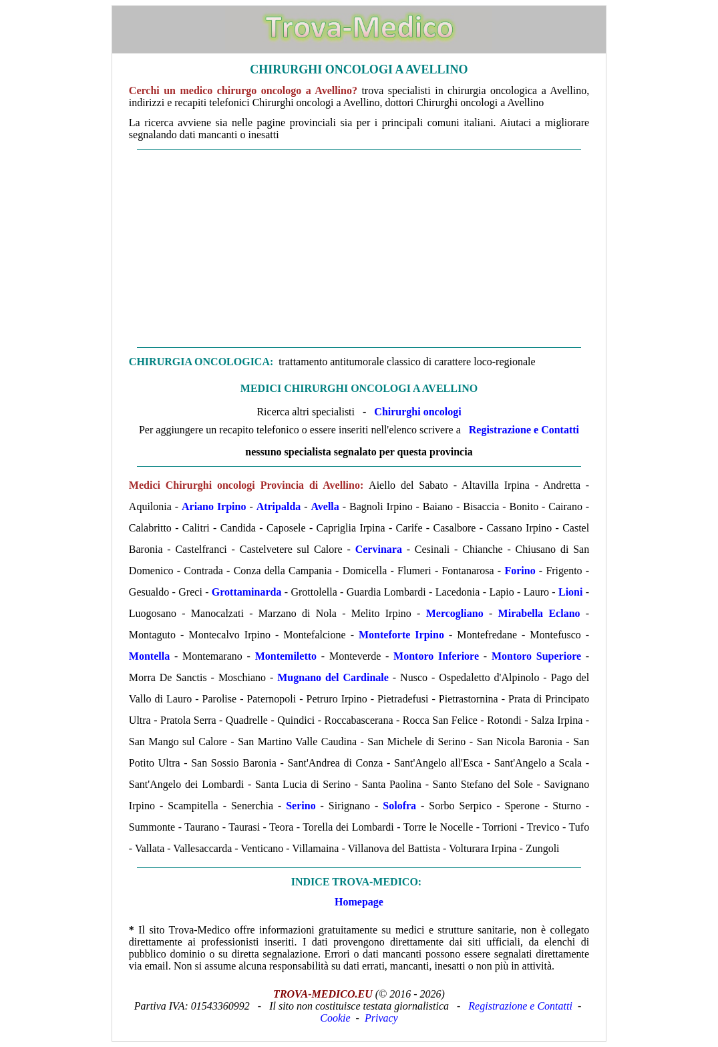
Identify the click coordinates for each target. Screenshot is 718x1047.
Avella (325, 506)
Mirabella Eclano (539, 613)
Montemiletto (286, 656)
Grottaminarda (247, 592)
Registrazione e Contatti (524, 429)
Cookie (335, 1018)
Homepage (359, 901)
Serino (300, 805)
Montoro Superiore (536, 656)
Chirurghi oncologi (417, 411)
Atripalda (278, 506)
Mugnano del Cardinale (333, 677)
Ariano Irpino (214, 506)
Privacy (381, 1018)
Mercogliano (455, 613)
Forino (519, 570)
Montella (149, 656)
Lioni (570, 592)
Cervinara (378, 549)
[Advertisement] (359, 248)
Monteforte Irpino (401, 634)
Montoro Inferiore (436, 656)
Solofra (399, 805)
